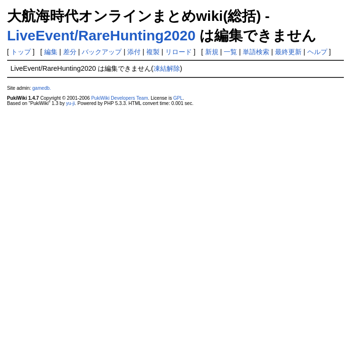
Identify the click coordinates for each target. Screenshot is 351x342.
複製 (153, 52)
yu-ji (70, 103)
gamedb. (41, 88)
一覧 (230, 52)
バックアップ (102, 52)
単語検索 (256, 52)
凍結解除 (166, 68)
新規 (211, 52)
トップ (21, 52)
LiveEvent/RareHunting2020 (101, 35)
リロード (178, 52)
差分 (69, 52)
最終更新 (288, 52)
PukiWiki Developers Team (119, 98)
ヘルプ (317, 52)
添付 (134, 52)
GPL (178, 98)
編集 (50, 52)
